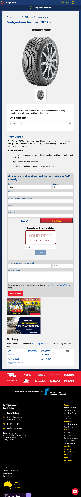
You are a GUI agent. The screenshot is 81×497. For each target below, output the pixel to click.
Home (10, 17)
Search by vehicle (39, 324)
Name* (11, 191)
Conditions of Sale (28, 493)
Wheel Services (69, 424)
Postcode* (12, 212)
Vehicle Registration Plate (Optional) (21, 263)
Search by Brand (70, 394)
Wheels (67, 402)
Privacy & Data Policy (15, 493)
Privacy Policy (50, 285)
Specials (67, 427)
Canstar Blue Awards (10, 451)
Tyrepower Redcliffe (40, 7)
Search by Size (69, 391)
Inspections (68, 416)
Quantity (55, 184)
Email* (10, 205)
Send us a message (14, 409)
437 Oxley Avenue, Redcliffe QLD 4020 (15, 399)
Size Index (6, 448)
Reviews (68, 441)
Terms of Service (64, 285)
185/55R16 (32, 331)
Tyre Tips (67, 399)
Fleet (66, 435)
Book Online (69, 432)
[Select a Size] (40, 123)
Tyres (66, 385)
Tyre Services (69, 421)
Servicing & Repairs (71, 418)
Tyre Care (67, 396)
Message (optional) (15, 270)
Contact (67, 429)
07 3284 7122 (13, 404)
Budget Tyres (7, 454)
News (66, 438)
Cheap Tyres (7, 457)
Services (67, 410)
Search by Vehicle (70, 388)
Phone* (20, 198)
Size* (10, 184)
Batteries (67, 413)
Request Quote (15, 293)
